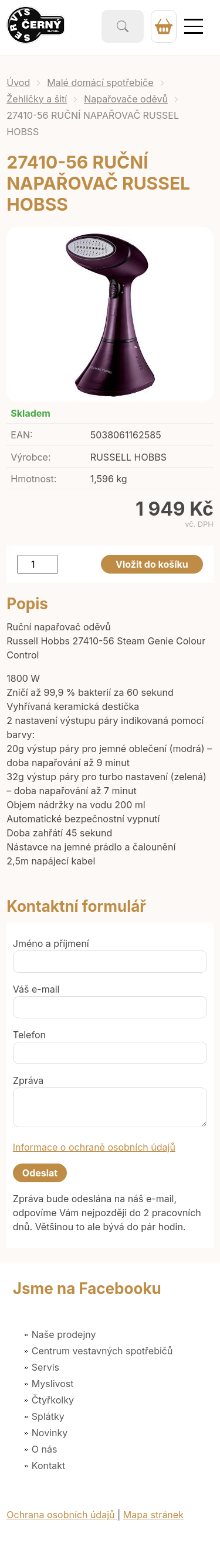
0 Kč (163, 26)
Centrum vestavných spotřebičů (102, 1351)
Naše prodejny (64, 1334)
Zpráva (28, 1080)
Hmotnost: (33, 479)
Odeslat (39, 1173)
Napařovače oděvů (126, 99)
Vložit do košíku (152, 564)
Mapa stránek (153, 1515)
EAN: (21, 435)
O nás (44, 1449)
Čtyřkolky (53, 1400)
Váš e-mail (36, 989)
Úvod (18, 82)
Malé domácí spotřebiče (100, 82)
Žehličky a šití (36, 99)
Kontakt (48, 1465)
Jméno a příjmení (51, 943)
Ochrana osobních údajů (61, 1515)
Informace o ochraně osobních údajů (94, 1147)
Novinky (49, 1433)
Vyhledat (122, 26)
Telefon (29, 1035)
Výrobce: (30, 457)
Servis (45, 1367)
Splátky (48, 1416)
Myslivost (53, 1383)
